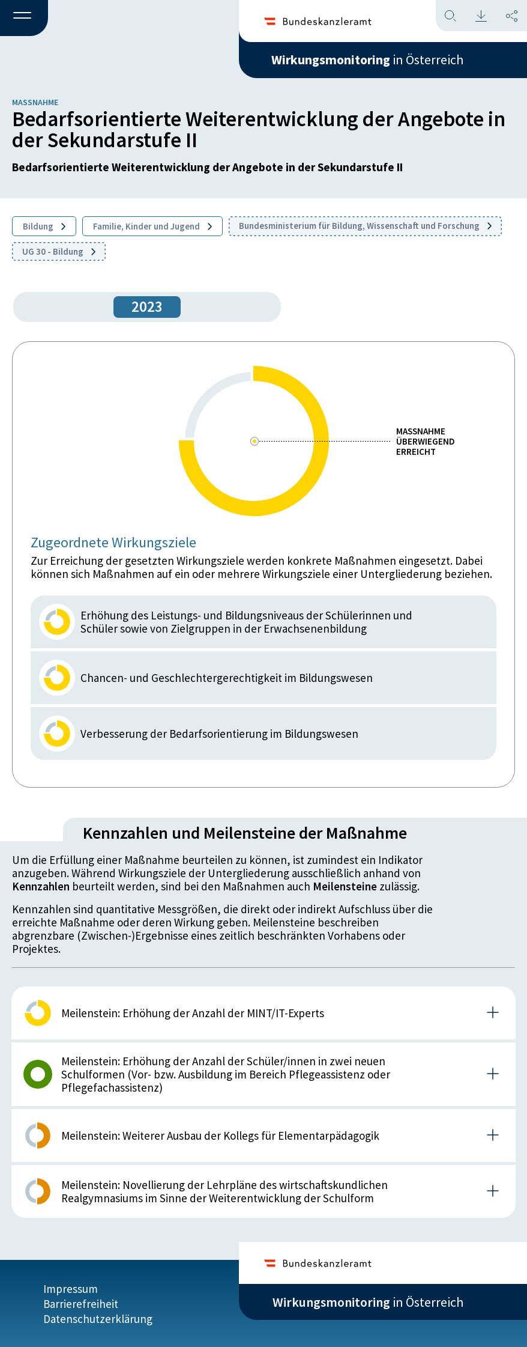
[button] (24, 19)
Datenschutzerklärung (97, 1318)
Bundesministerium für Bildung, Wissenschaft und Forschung (365, 225)
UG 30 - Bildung (58, 251)
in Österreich (368, 59)
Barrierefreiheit (80, 1303)
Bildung (44, 226)
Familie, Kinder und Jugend (152, 226)
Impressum (70, 1288)
